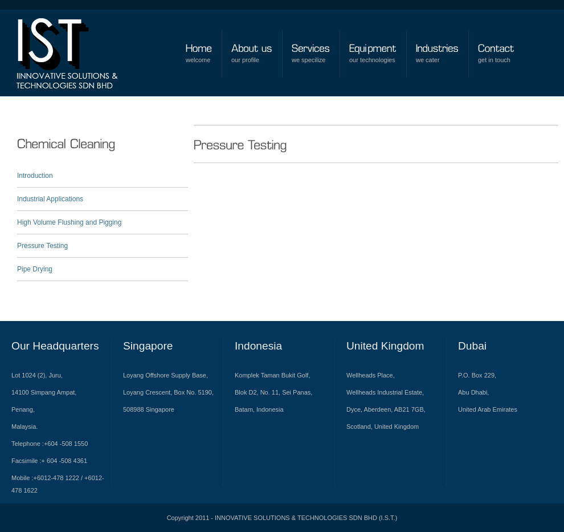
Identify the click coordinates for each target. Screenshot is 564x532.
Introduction (35, 176)
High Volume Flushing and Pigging (69, 222)
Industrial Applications (50, 199)
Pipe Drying (34, 269)
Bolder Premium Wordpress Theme (78, 57)
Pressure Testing (42, 246)
